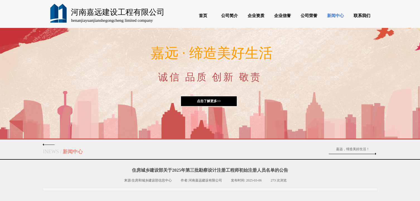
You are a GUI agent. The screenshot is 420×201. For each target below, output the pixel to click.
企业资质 (256, 15)
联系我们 (362, 15)
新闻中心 (335, 15)
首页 (203, 15)
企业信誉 (282, 15)
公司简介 (229, 15)
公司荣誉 (309, 15)
